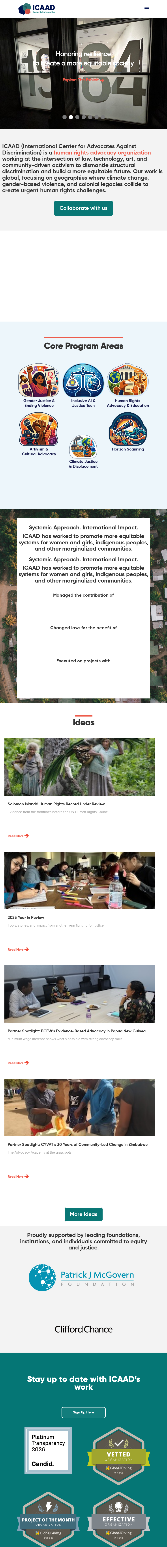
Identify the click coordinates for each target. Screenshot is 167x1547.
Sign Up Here (83, 1412)
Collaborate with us (83, 208)
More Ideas (83, 1214)
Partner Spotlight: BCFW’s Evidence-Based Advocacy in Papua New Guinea (77, 1031)
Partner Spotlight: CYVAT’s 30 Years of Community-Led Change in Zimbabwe (78, 1145)
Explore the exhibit (83, 80)
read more (15, 836)
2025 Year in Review (26, 918)
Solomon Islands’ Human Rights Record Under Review (56, 804)
